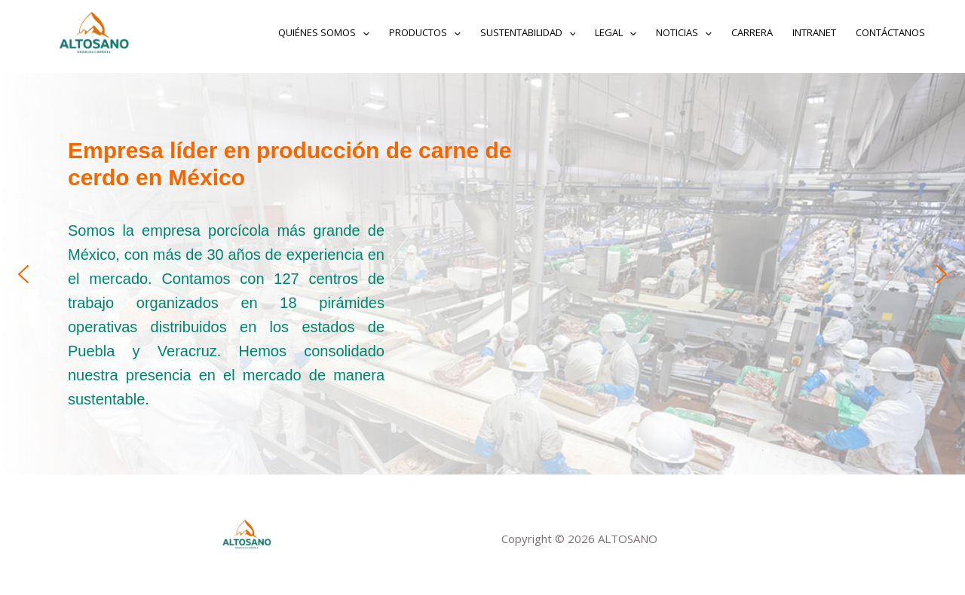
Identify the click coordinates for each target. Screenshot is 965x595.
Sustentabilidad (528, 32)
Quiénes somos (323, 32)
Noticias (684, 32)
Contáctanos (890, 32)
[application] (362, 32)
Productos (425, 32)
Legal (615, 32)
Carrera (752, 32)
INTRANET (814, 32)
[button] (23, 274)
